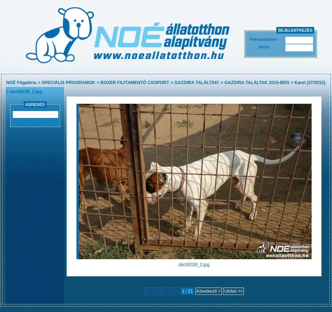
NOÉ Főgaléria (21, 82)
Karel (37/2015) (310, 82)
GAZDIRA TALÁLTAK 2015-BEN (256, 82)
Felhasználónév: (264, 39)
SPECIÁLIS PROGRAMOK (68, 82)
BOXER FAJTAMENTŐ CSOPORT (134, 82)
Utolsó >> (233, 291)
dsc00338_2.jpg (26, 91)
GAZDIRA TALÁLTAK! (196, 82)
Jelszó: (264, 47)
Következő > (209, 291)
